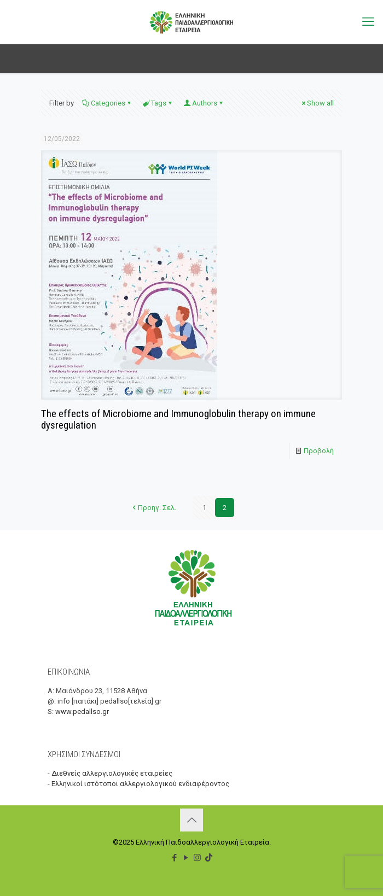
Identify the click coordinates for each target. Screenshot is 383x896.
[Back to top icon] (191, 820)
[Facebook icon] (174, 858)
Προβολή (319, 451)
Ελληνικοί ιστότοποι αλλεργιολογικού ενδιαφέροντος (140, 784)
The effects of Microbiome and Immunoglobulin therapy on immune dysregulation (178, 419)
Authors (203, 103)
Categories (107, 103)
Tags (157, 103)
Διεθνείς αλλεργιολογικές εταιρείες (111, 773)
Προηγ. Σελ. (153, 507)
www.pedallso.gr (82, 711)
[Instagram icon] (197, 858)
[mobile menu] (368, 22)
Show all (317, 103)
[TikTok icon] (209, 858)
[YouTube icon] (186, 858)
